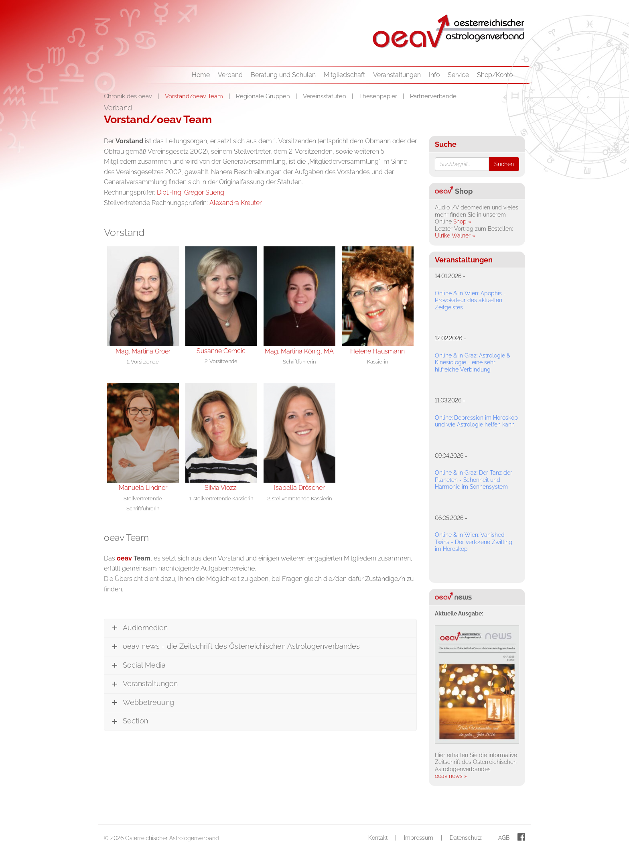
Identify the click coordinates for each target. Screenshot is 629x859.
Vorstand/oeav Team (195, 96)
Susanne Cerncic (221, 351)
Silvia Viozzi (221, 487)
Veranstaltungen (397, 75)
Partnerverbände (433, 96)
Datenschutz (466, 838)
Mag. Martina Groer (143, 351)
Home (201, 75)
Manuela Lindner (143, 487)
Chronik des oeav (129, 96)
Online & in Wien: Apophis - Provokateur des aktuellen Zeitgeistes (470, 300)
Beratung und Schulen (283, 75)
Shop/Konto (495, 75)
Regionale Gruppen (264, 96)
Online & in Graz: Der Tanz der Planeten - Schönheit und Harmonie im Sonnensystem (473, 479)
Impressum (418, 838)
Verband (230, 75)
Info (434, 75)
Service (458, 75)
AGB (503, 838)
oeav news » (451, 776)
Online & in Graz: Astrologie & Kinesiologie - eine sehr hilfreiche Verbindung (472, 362)
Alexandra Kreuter (235, 203)
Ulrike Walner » (455, 235)
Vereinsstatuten (325, 96)
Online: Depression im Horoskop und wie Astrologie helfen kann (476, 421)
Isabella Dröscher (299, 487)
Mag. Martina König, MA (299, 351)
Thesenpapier (379, 96)
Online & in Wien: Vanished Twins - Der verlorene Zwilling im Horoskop (473, 542)
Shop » (462, 221)
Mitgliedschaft (344, 75)
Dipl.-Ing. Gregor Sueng (190, 192)
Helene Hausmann (377, 351)
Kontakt (378, 838)
